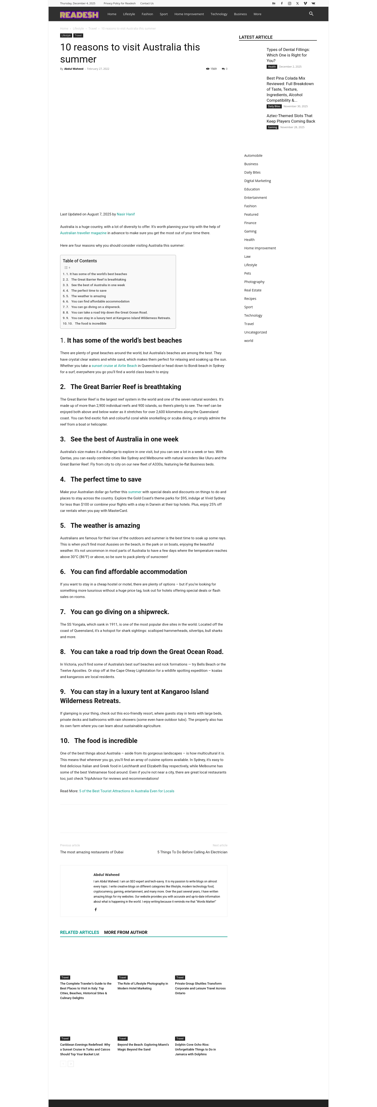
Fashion (147, 14)
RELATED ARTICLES (79, 932)
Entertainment (255, 197)
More (257, 14)
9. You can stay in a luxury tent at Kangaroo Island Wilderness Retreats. (118, 318)
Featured (251, 214)
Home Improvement (189, 14)
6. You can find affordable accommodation (98, 301)
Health (272, 66)
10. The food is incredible (87, 323)
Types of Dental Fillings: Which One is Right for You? (288, 55)
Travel (92, 28)
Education (252, 189)
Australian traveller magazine (83, 233)
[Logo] (82, 14)
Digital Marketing (257, 180)
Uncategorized (255, 332)
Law (247, 256)
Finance (250, 222)
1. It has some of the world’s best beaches (96, 274)
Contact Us (147, 3)
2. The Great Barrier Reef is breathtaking (96, 279)
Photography (254, 281)
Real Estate (253, 290)
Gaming (272, 127)
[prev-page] (63, 1064)
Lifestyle (129, 14)
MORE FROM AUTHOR (125, 932)
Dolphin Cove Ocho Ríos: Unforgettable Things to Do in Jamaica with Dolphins (195, 1049)
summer (134, 492)
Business (240, 14)
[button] (311, 14)
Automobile (253, 155)
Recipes (250, 298)
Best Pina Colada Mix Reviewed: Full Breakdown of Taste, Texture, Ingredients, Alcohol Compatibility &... (290, 89)
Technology (219, 14)
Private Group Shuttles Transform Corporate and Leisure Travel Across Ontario (200, 988)
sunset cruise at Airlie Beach (114, 366)
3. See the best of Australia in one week (95, 285)
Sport (164, 14)
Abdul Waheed (73, 68)
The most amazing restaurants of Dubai (91, 852)
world (248, 340)
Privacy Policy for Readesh (120, 3)
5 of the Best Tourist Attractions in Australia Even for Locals (126, 791)
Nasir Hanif (126, 214)
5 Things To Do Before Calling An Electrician (192, 852)
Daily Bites (274, 106)
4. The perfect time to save (86, 290)
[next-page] (71, 1064)
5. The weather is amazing (86, 296)
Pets (247, 273)
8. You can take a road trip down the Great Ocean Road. (107, 312)
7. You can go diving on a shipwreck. (93, 307)
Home (111, 14)
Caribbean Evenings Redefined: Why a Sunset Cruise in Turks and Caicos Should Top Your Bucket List (85, 1049)
